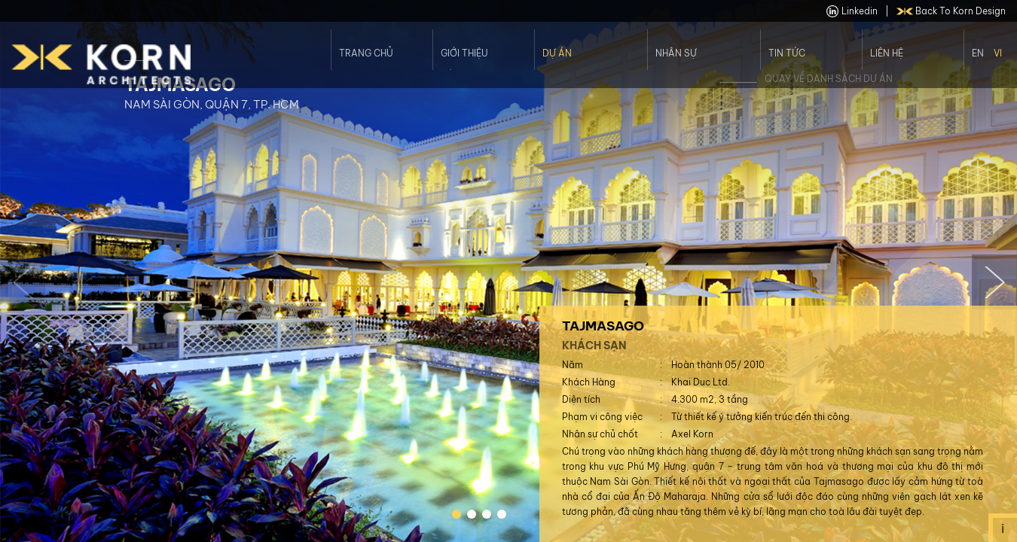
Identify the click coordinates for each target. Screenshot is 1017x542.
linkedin (852, 11)
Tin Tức (786, 53)
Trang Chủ (366, 53)
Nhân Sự (676, 53)
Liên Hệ (886, 53)
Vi (998, 53)
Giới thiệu (464, 53)
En (978, 53)
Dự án (557, 53)
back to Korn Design (951, 11)
